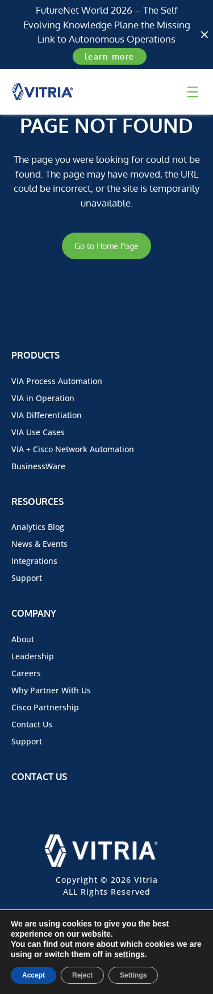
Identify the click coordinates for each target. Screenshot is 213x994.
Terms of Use (69, 950)
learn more (110, 56)
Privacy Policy (143, 950)
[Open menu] (192, 92)
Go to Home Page (106, 246)
